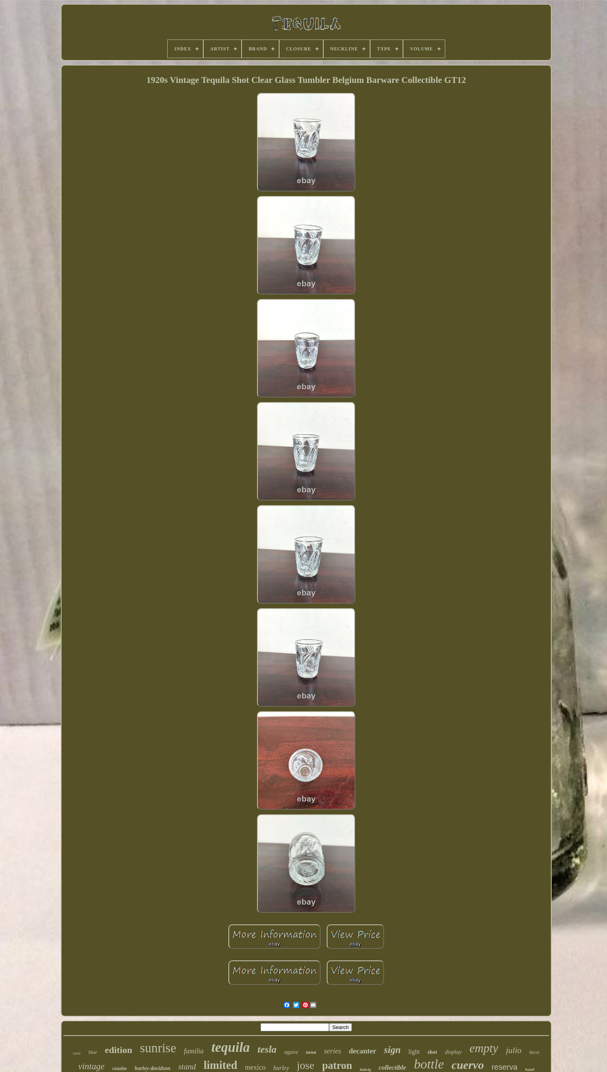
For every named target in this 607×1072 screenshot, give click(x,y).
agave (291, 1052)
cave (77, 1053)
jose (305, 1065)
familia (194, 1051)
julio (513, 1050)
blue (92, 1052)
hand (529, 1069)
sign (392, 1049)
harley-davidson (153, 1068)
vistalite (119, 1068)
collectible (392, 1067)
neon (311, 1052)
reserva (505, 1067)
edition (118, 1050)
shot (432, 1052)
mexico (255, 1067)
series (332, 1051)
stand (187, 1066)
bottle (429, 1064)
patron (337, 1065)
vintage (91, 1066)
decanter (362, 1051)
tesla (266, 1049)
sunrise (158, 1048)
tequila (230, 1047)
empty (484, 1048)
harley (281, 1068)
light (414, 1051)
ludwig (365, 1069)
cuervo (468, 1064)
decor (534, 1052)
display (453, 1052)
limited (220, 1065)
